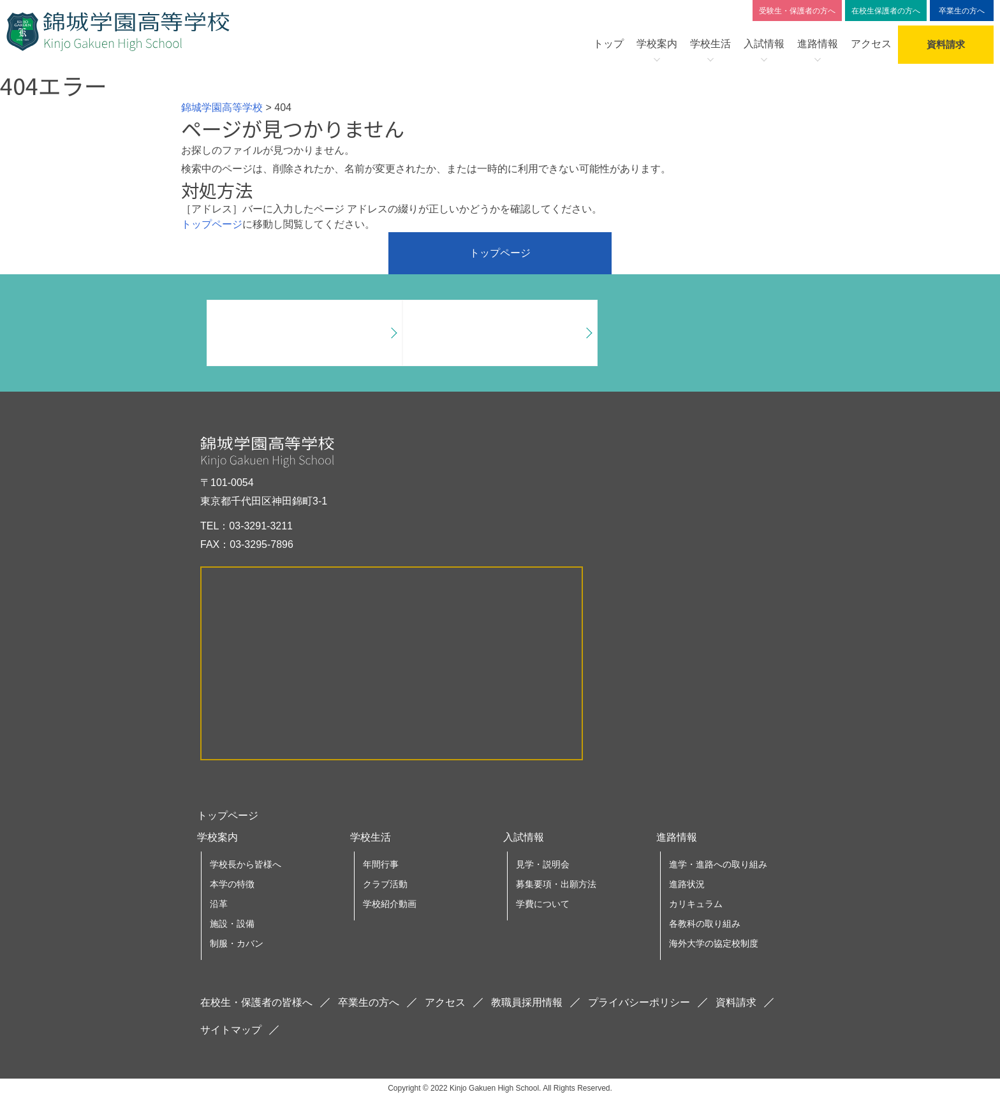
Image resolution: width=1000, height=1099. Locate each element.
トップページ (211, 224)
